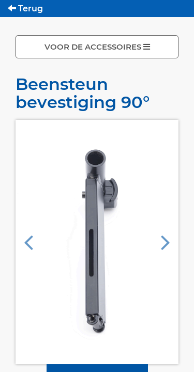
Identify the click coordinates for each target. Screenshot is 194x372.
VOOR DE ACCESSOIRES (97, 47)
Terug (25, 8)
